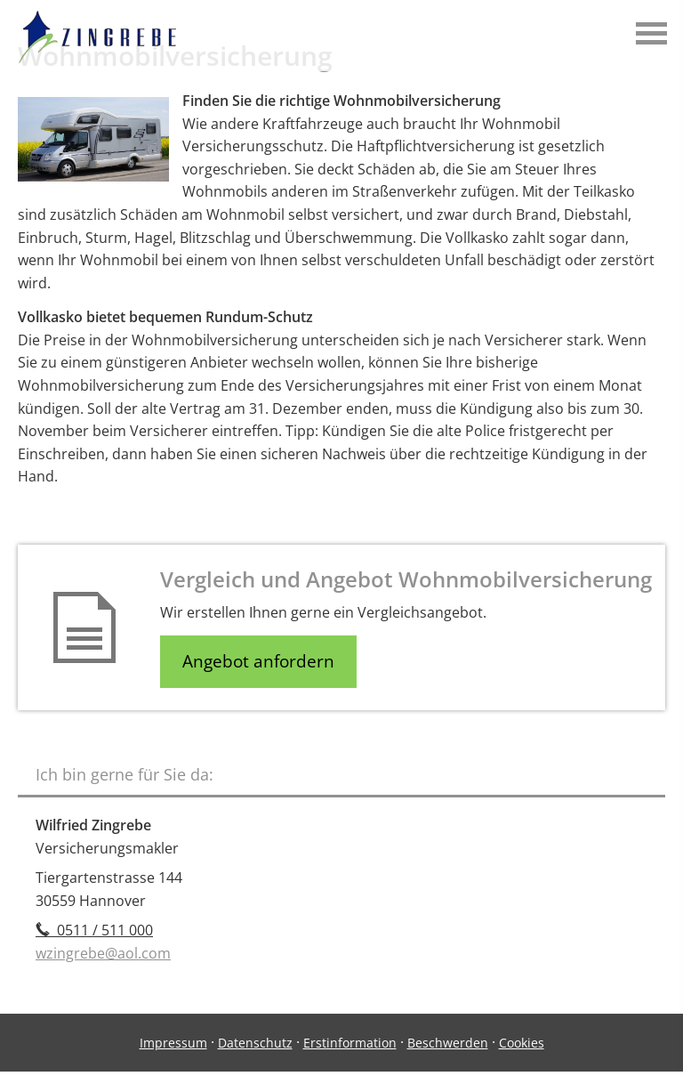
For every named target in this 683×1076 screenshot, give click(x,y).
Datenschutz (255, 1042)
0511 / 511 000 (94, 930)
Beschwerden (447, 1042)
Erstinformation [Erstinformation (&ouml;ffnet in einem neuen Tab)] (350, 1042)
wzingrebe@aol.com (103, 953)
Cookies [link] (521, 1042)
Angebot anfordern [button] (258, 661)
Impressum (173, 1042)
